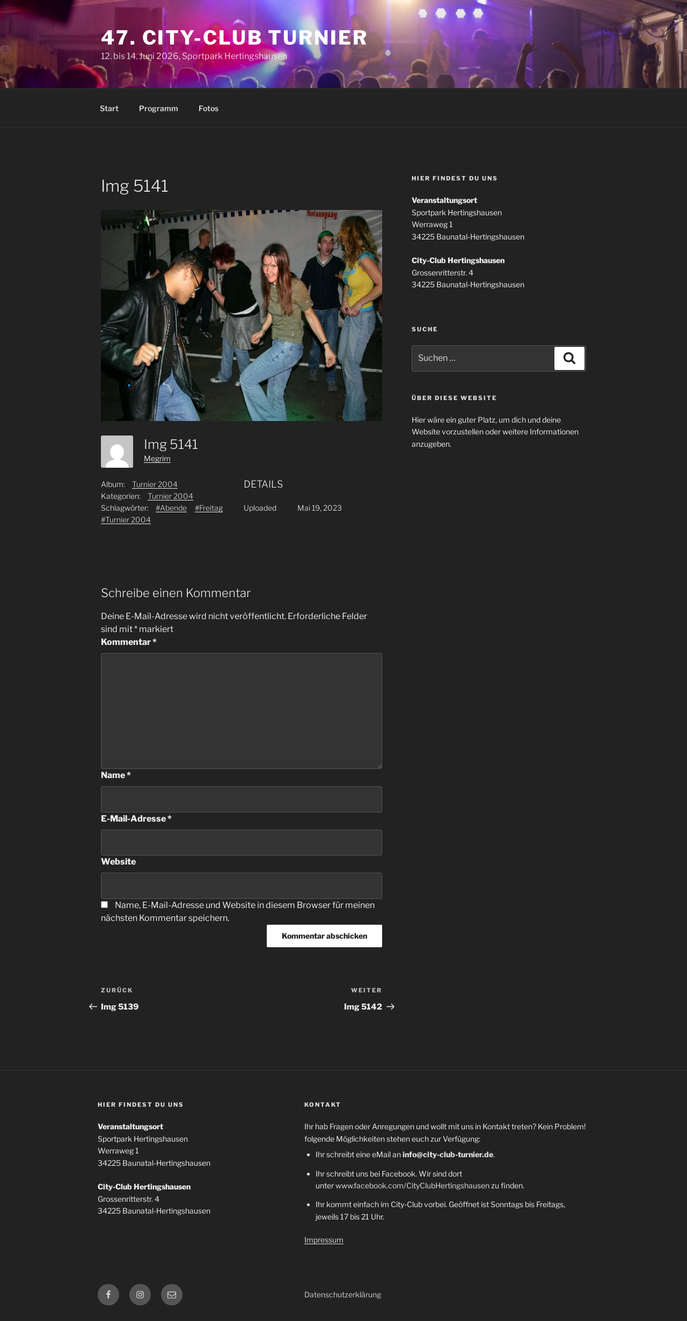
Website (118, 862)
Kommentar (129, 642)
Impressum (324, 1239)
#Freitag (209, 507)
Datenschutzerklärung (342, 1294)
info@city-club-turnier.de (448, 1154)
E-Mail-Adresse (136, 819)
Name (116, 775)
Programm (158, 108)
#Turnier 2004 (126, 519)
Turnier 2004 (155, 484)
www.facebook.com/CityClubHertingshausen (412, 1185)
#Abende (171, 507)
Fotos (208, 108)
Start (109, 108)
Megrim (157, 458)
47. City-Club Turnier (234, 37)
